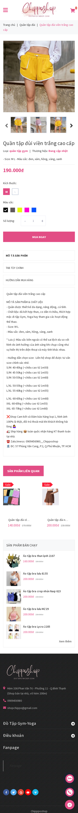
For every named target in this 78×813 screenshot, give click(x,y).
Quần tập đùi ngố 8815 (61, 520)
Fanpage (15, 766)
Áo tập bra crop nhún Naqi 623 (42, 591)
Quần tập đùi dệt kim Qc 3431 (26, 520)
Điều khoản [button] (39, 735)
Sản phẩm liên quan (23, 471)
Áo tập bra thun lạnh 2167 (39, 556)
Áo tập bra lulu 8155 (35, 573)
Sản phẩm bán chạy (21, 545)
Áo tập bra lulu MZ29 (36, 609)
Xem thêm (65, 641)
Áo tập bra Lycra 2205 (36, 626)
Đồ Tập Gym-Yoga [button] (39, 723)
